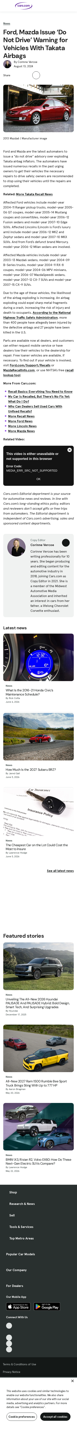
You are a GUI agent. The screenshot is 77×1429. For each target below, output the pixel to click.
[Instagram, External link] (9, 1344)
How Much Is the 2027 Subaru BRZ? (31, 770)
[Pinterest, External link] (9, 1350)
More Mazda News (21, 431)
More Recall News (21, 416)
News (6, 23)
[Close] (72, 1380)
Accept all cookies (55, 1417)
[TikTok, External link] (9, 1326)
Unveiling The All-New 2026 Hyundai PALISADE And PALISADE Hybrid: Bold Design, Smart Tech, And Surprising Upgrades (37, 1003)
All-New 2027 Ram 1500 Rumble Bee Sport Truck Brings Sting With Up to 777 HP (36, 1083)
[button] (15, 75)
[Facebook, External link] (9, 1332)
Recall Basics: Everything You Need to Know (40, 391)
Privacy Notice (11, 1372)
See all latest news (60, 871)
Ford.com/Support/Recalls (30, 365)
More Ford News (20, 421)
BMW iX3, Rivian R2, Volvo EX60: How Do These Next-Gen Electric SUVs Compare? (38, 1161)
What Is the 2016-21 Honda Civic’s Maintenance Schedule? (29, 692)
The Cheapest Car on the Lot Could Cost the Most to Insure (37, 847)
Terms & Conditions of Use (19, 1364)
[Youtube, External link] (9, 1338)
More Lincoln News (22, 426)
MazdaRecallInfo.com (19, 370)
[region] (38, 1403)
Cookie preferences (22, 1417)
